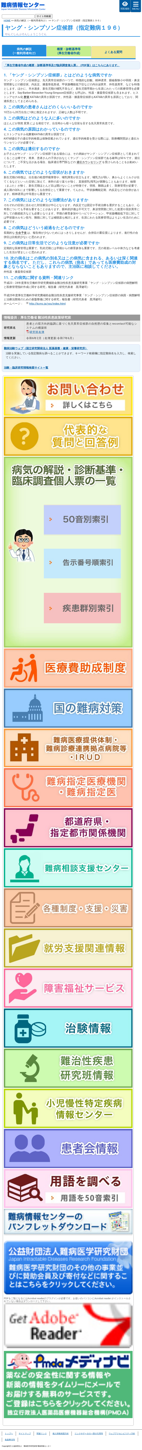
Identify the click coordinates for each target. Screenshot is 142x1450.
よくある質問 (113, 52)
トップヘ (9, 1433)
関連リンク (42, 1433)
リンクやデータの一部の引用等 (89, 1433)
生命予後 (21, 232)
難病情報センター (25, 6)
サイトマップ (25, 1433)
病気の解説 (24, 51)
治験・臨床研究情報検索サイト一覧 (26, 367)
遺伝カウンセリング (89, 162)
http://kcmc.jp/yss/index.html (47, 303)
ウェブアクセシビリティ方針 (122, 1433)
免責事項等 (10, 1439)
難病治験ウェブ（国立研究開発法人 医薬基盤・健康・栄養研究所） (46, 348)
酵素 (26, 97)
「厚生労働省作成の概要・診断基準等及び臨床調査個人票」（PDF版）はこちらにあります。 (62, 65)
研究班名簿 (37, 332)
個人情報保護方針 (61, 1433)
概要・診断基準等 (69, 51)
